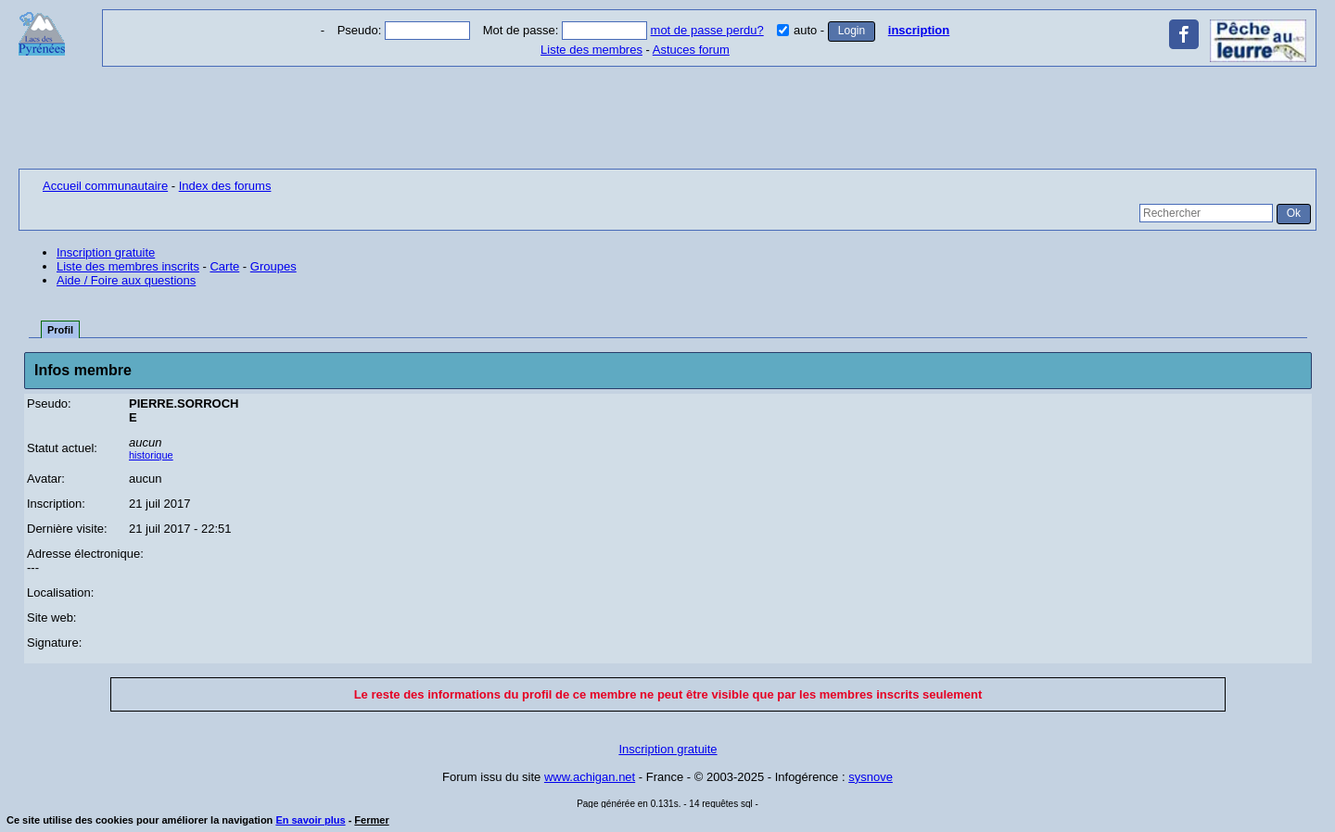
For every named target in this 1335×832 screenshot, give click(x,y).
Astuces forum (691, 50)
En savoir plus (310, 820)
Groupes (273, 266)
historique (151, 454)
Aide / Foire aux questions (126, 280)
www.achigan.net (589, 777)
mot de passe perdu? (707, 30)
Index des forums (225, 186)
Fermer (371, 820)
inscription (918, 30)
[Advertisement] (667, 117)
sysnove (870, 777)
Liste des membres (591, 50)
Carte (224, 266)
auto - (802, 30)
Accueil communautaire (105, 186)
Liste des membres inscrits (128, 266)
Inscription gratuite (106, 252)
